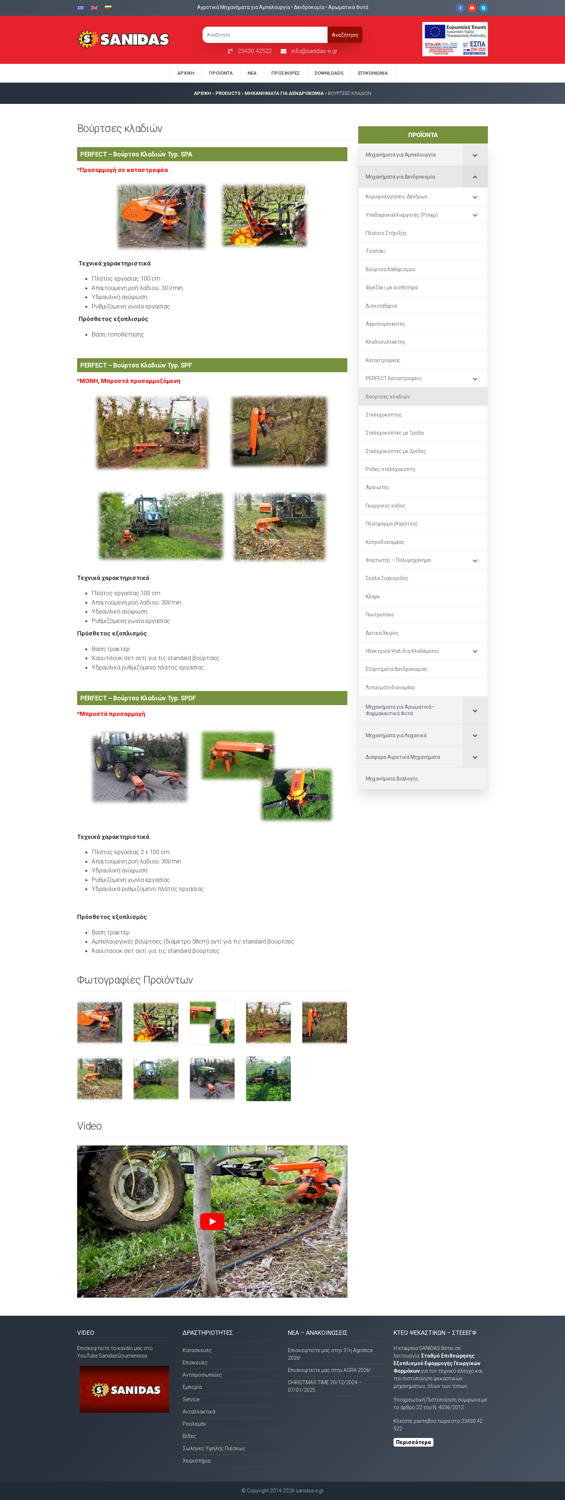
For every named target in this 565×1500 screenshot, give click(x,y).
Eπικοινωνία (373, 73)
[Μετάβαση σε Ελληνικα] (82, 7)
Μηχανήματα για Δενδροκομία (284, 93)
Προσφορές (285, 73)
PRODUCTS (227, 93)
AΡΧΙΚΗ (202, 93)
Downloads (329, 73)
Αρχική (185, 73)
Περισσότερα (413, 1442)
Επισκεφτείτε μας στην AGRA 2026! (329, 1370)
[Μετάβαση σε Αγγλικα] (94, 7)
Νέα (252, 73)
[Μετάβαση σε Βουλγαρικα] (108, 7)
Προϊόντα (221, 73)
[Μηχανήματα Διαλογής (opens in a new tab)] (423, 778)
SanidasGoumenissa (123, 1356)
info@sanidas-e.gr (314, 51)
